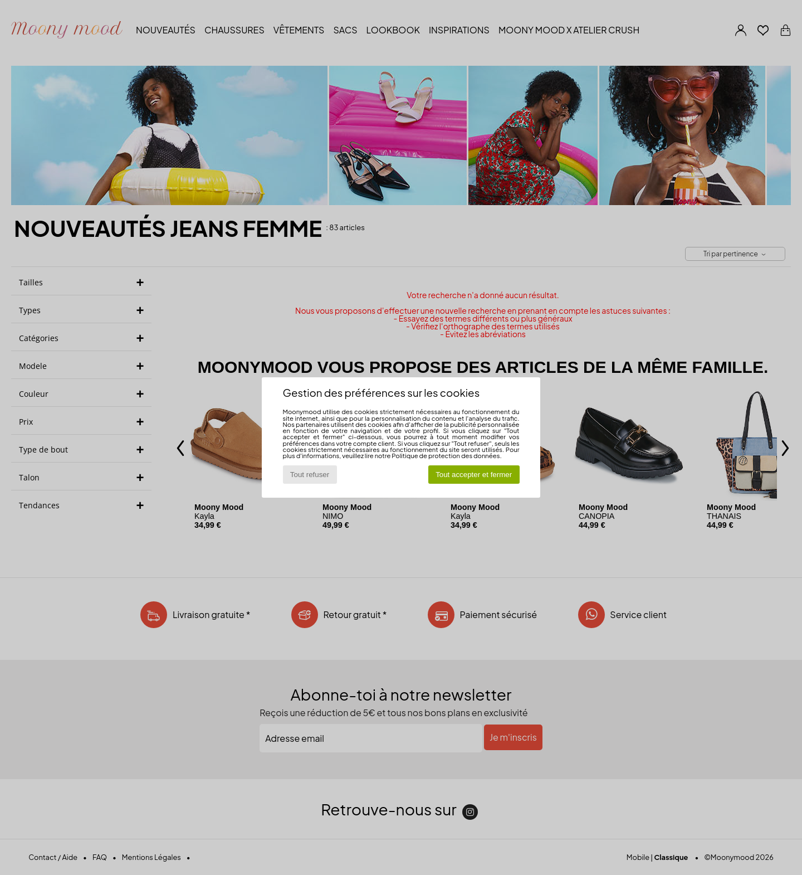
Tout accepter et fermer (474, 474)
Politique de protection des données (446, 455)
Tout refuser (309, 474)
